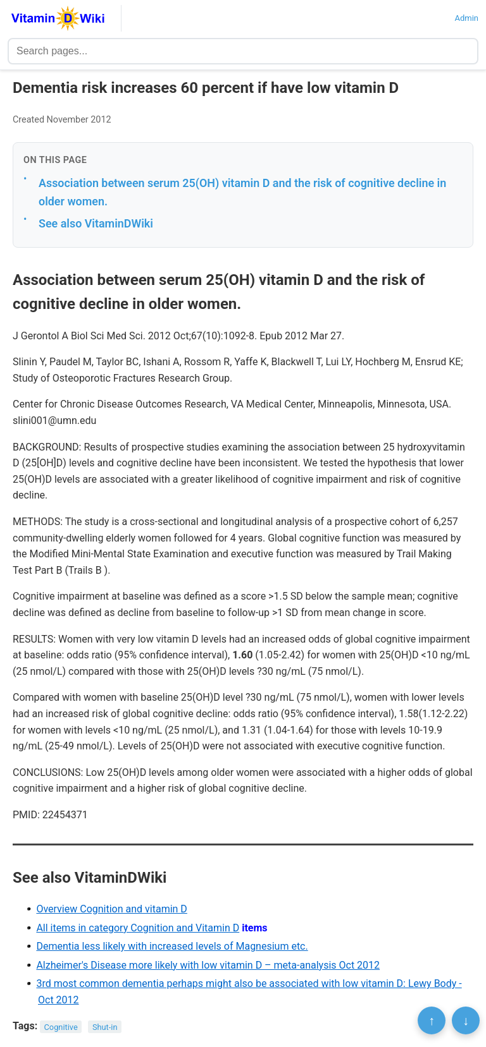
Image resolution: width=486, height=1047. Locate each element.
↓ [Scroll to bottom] (466, 1020)
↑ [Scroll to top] (431, 1020)
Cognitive (61, 1026)
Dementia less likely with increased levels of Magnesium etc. (172, 946)
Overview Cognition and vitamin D (111, 909)
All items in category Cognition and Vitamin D (137, 928)
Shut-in (105, 1026)
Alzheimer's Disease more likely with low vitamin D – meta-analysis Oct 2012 (208, 965)
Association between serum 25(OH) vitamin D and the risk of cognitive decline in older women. (242, 192)
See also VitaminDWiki (96, 223)
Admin (466, 18)
